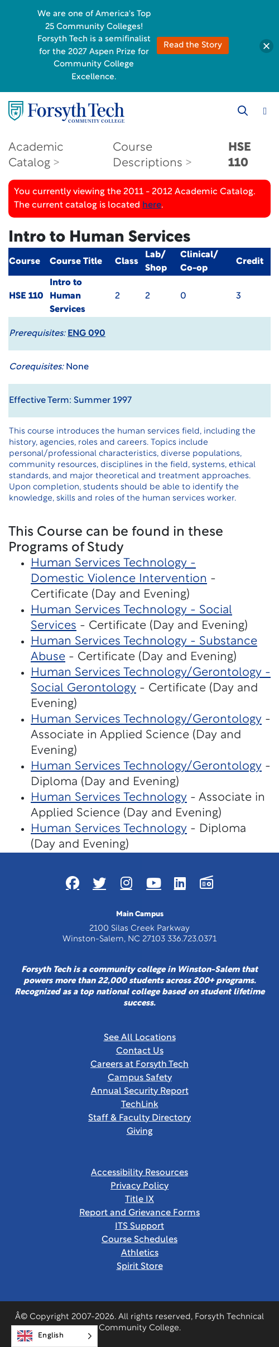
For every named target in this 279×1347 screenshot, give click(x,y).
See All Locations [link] (140, 1037)
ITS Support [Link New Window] (139, 1226)
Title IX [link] (139, 1199)
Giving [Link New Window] (140, 1131)
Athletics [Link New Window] (139, 1253)
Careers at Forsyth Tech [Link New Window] (139, 1064)
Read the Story (192, 45)
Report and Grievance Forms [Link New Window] (139, 1213)
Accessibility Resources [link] (139, 1172)
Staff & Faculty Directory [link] (139, 1118)
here (151, 205)
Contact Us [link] (139, 1051)
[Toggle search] (242, 111)
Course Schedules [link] (139, 1239)
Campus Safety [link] (140, 1078)
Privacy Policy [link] (139, 1186)
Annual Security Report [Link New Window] (140, 1091)
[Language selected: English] (54, 1336)
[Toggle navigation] (265, 111)
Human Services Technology (109, 798)
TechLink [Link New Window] (139, 1104)
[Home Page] (66, 112)
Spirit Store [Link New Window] (140, 1266)
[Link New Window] (72, 882)
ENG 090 (86, 333)
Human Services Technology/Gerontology (146, 719)
